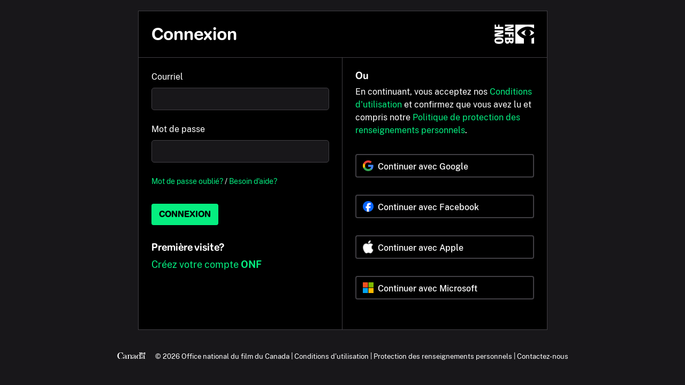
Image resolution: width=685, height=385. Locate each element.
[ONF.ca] (514, 34)
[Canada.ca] (131, 356)
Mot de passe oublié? (187, 181)
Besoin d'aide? (253, 181)
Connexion (185, 214)
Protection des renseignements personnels (443, 356)
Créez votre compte (206, 264)
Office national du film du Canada (235, 356)
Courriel (167, 77)
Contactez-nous (542, 356)
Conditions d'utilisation (331, 356)
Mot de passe (178, 129)
